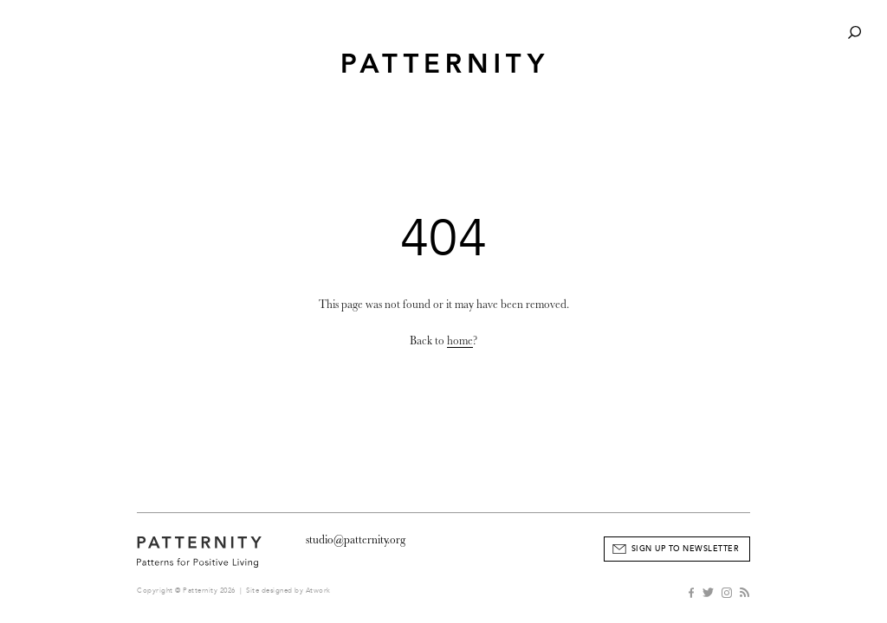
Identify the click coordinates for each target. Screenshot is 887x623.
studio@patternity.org (355, 539)
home (460, 340)
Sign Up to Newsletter (685, 548)
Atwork (318, 590)
